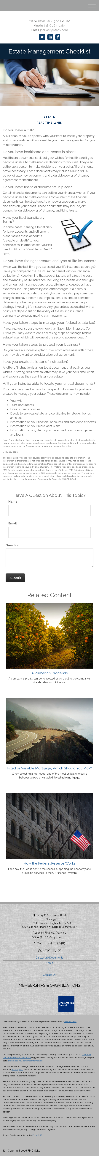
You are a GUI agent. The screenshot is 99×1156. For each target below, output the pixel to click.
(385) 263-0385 (55, 25)
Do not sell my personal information (25, 1061)
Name (12, 501)
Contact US (49, 974)
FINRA (49, 963)
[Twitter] (42, 37)
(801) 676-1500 (48, 21)
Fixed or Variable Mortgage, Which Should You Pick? (49, 768)
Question (13, 545)
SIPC (49, 969)
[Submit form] (15, 577)
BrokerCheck (70, 1021)
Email (12, 523)
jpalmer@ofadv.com (54, 30)
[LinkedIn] (50, 37)
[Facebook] (57, 37)
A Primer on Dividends (49, 673)
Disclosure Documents (49, 957)
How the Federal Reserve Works (50, 863)
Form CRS (37, 1135)
